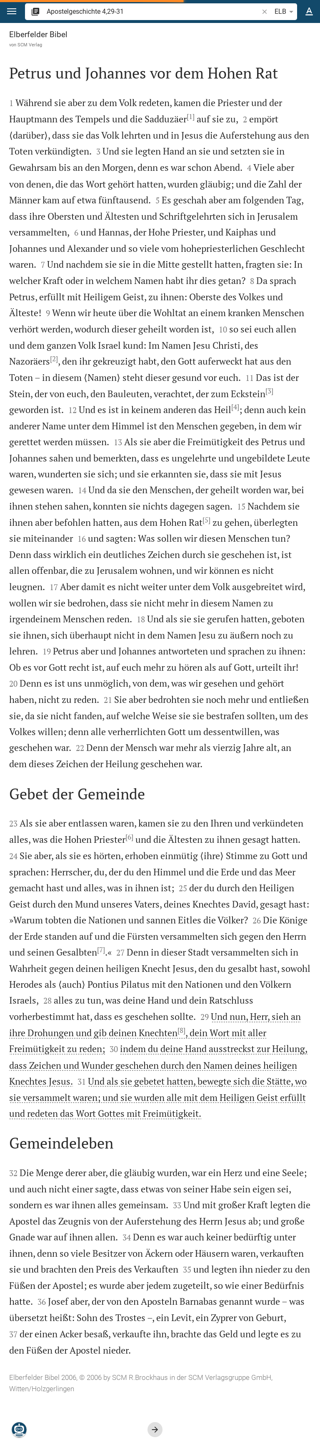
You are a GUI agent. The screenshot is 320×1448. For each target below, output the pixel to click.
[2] (54, 358)
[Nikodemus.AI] (19, 1429)
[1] (191, 116)
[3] (269, 391)
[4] (235, 406)
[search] (153, 11)
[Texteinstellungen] (309, 11)
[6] (129, 837)
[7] (101, 949)
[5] (206, 520)
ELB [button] (285, 12)
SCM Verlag (30, 45)
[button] (11, 11)
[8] (181, 1030)
